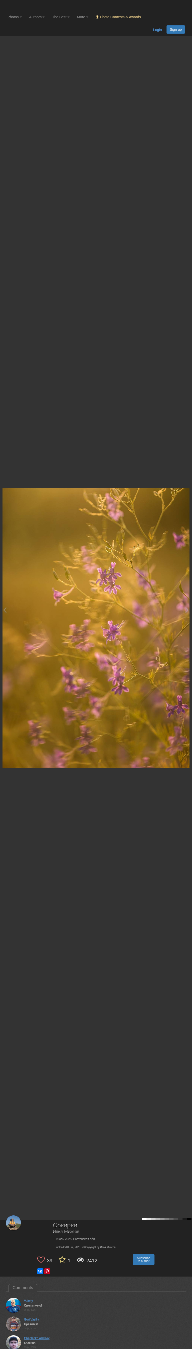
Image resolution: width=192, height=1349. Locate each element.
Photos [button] (15, 17)
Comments (22, 1287)
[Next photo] (187, 610)
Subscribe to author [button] (143, 1259)
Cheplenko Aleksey (37, 1338)
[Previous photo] (4, 610)
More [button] (82, 17)
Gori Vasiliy (31, 1319)
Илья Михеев (66, 1232)
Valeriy (28, 1301)
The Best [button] (61, 17)
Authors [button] (37, 17)
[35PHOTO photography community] (27, 6)
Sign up (176, 29)
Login (157, 29)
